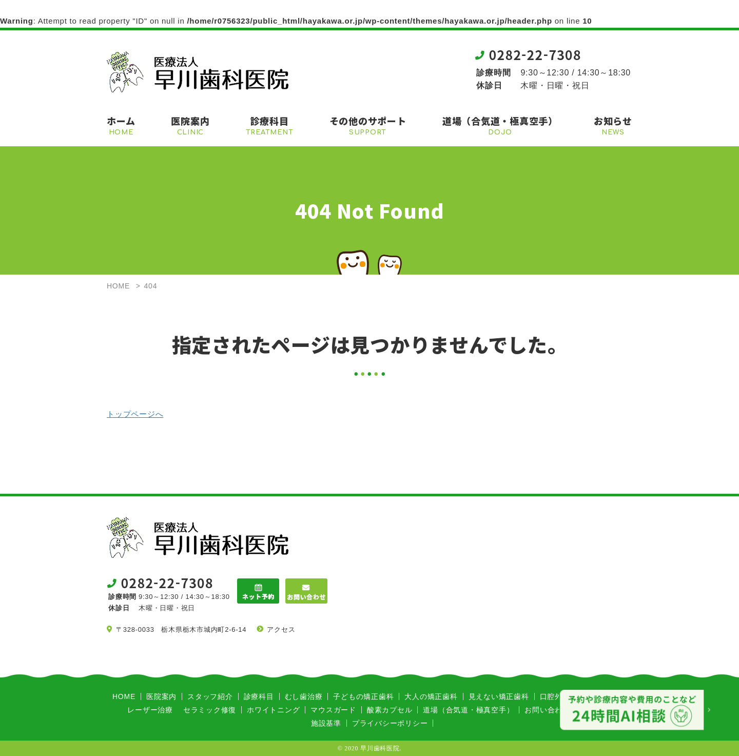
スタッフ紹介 (210, 696)
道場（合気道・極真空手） (468, 709)
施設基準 (326, 723)
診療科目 (259, 696)
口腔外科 (555, 696)
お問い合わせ (547, 709)
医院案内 (161, 696)
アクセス (281, 629)
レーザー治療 (150, 709)
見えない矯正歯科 (499, 696)
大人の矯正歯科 (430, 696)
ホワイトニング (273, 709)
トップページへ (135, 414)
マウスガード (333, 709)
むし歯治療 (304, 696)
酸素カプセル (390, 709)
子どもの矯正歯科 (363, 696)
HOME (123, 696)
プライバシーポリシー (390, 723)
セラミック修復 (209, 709)
